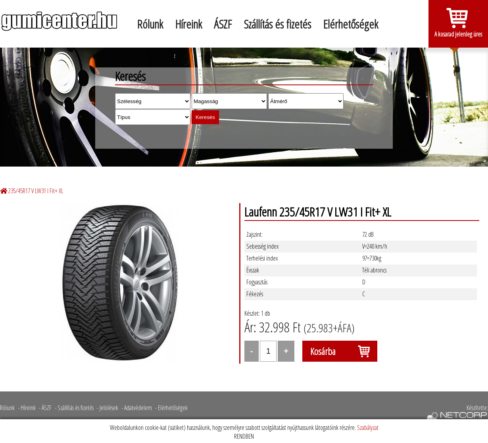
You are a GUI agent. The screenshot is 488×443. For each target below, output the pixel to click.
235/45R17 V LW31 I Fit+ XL (35, 190)
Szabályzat (367, 427)
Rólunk (150, 24)
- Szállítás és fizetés (74, 407)
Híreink (188, 24)
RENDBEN (244, 436)
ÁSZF (223, 24)
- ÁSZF (45, 407)
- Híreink (27, 407)
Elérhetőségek (350, 24)
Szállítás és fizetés (277, 24)
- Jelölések (107, 407)
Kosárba (323, 351)
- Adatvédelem (136, 407)
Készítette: (457, 413)
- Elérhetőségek (171, 407)
